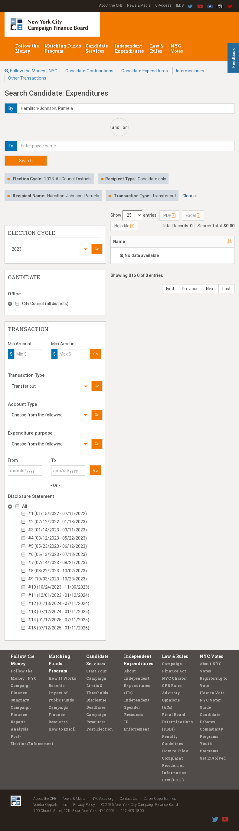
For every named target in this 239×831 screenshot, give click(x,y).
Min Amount (19, 343)
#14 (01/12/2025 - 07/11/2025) (58, 619)
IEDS (180, 5)
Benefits (56, 685)
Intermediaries (190, 71)
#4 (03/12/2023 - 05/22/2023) (57, 538)
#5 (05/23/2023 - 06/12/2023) (57, 546)
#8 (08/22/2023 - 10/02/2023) (57, 570)
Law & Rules (156, 48)
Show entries (133, 215)
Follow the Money (27, 48)
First (170, 288)
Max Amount (63, 343)
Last (226, 288)
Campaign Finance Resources (58, 714)
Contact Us (128, 799)
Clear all (190, 195)
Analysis (19, 729)
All (24, 506)
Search (26, 160)
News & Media (139, 5)
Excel (193, 215)
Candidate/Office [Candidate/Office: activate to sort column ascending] (184, 241)
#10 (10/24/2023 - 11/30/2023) (58, 587)
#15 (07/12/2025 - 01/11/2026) (58, 628)
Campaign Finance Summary (21, 692)
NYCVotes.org (102, 799)
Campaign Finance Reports (21, 714)
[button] (49, 249)
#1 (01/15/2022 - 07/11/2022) (57, 513)
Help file (124, 225)
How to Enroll (62, 729)
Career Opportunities (159, 799)
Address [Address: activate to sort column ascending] (146, 241)
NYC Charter (174, 678)
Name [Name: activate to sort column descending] (119, 241)
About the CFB (111, 5)
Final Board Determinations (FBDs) (177, 721)
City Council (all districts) (45, 303)
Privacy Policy (84, 805)
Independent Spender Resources (136, 707)
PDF (169, 215)
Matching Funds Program (62, 48)
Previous (190, 288)
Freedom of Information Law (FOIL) (174, 772)
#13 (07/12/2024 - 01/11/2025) (58, 611)
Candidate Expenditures (144, 71)
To (53, 460)
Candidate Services (97, 48)
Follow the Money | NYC (33, 71)
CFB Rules (172, 685)
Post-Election (99, 729)
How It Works (62, 678)
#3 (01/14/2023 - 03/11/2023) (57, 529)
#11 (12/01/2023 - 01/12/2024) (58, 595)
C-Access (163, 5)
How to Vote (212, 692)
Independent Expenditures (130, 48)
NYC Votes (177, 48)
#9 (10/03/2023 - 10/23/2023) (57, 578)
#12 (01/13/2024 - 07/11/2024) (58, 603)
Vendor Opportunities (50, 805)
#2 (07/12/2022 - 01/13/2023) (57, 521)
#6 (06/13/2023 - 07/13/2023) (57, 554)
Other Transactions (27, 78)
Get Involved (213, 758)
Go (97, 249)
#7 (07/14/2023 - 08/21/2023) (57, 562)
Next (210, 288)
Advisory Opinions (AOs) (171, 700)
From (13, 460)
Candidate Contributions (89, 71)
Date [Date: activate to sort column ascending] (219, 241)
